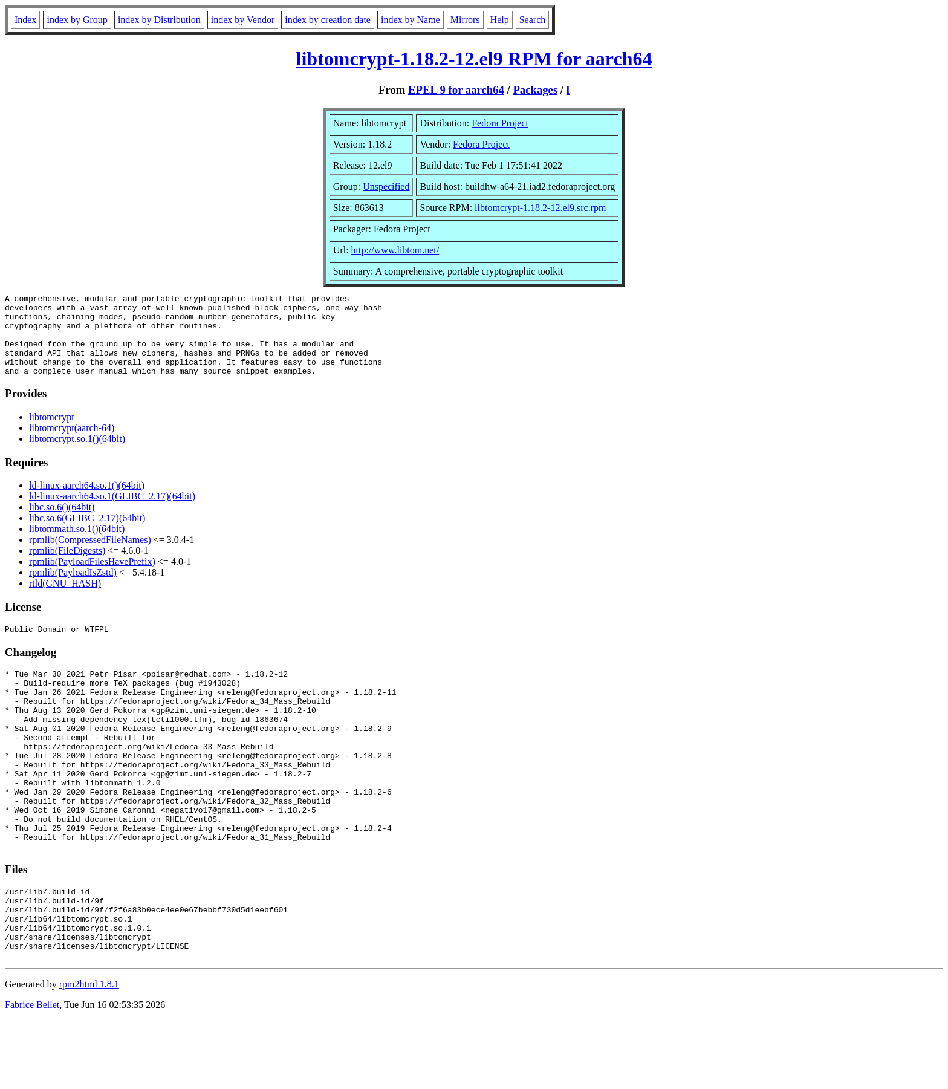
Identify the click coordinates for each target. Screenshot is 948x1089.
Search (532, 20)
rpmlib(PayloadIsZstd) (73, 589)
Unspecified (386, 186)
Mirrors (465, 20)
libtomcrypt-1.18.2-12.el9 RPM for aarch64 (474, 59)
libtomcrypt (51, 433)
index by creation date (328, 20)
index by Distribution (159, 20)
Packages (535, 89)
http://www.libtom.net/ (395, 250)
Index (25, 20)
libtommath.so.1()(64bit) (77, 545)
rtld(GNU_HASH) (65, 599)
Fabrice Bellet (32, 1073)
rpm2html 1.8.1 (89, 1053)
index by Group (77, 20)
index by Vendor (242, 20)
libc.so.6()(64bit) (61, 523)
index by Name (410, 20)
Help (499, 20)
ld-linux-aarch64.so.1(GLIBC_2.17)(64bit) (112, 512)
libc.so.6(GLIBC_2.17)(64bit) (87, 534)
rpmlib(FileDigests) (67, 567)
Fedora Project (500, 123)
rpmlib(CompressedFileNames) (90, 556)
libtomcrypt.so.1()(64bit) (77, 455)
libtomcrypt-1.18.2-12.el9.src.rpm (540, 208)
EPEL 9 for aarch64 (456, 89)
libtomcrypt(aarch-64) (71, 444)
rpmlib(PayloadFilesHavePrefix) (92, 578)
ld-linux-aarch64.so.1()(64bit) (86, 501)
